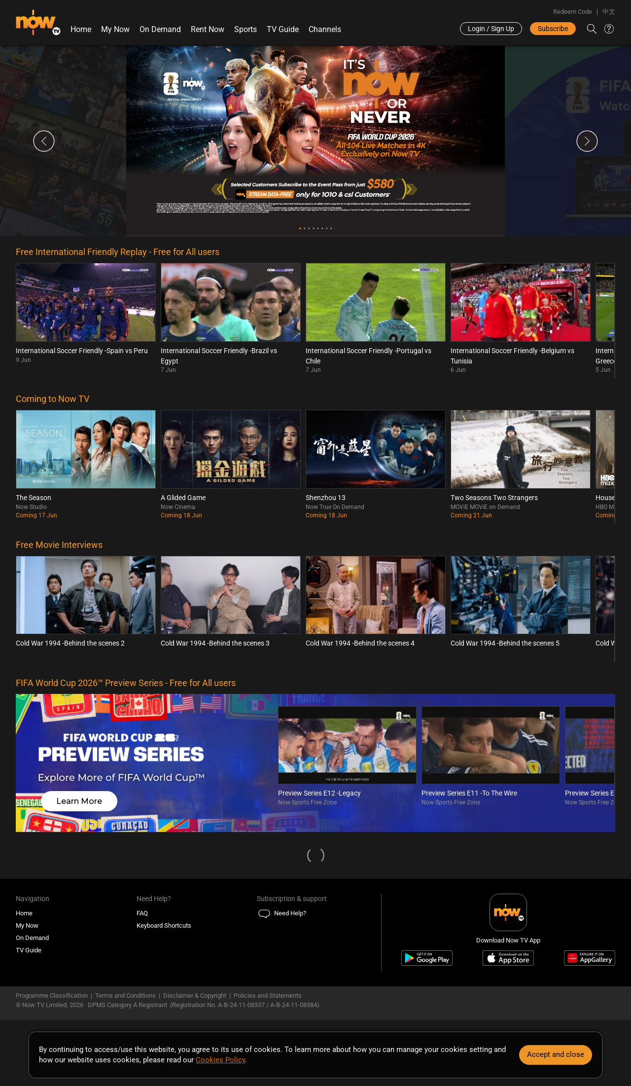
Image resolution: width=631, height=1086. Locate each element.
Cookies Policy (220, 1059)
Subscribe (553, 29)
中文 (608, 11)
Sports (245, 29)
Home (80, 29)
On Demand (160, 29)
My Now (115, 29)
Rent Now (207, 29)
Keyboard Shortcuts (164, 925)
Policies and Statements (268, 995)
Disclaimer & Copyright (194, 995)
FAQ (142, 913)
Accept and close (555, 1054)
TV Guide (283, 29)
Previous (44, 141)
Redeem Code (572, 11)
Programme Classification (52, 995)
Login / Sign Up (491, 29)
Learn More (79, 801)
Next (587, 141)
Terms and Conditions (125, 995)
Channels (325, 29)
